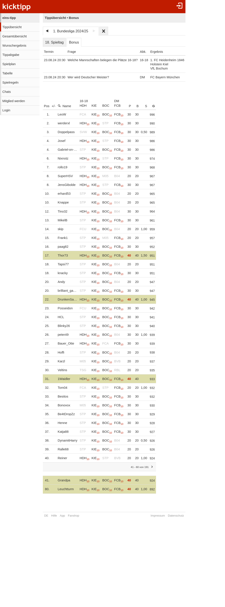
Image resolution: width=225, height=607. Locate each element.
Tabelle (7, 73)
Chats (6, 92)
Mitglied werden (13, 101)
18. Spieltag (54, 42)
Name (64, 106)
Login (6, 110)
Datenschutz (176, 515)
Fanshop (73, 515)
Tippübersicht (12, 27)
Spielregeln (10, 82)
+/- (54, 106)
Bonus (74, 42)
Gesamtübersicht (14, 36)
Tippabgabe (10, 55)
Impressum (158, 515)
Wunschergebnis (14, 45)
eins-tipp (9, 18)
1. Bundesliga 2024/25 (70, 31)
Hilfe (54, 515)
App (62, 515)
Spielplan (9, 64)
